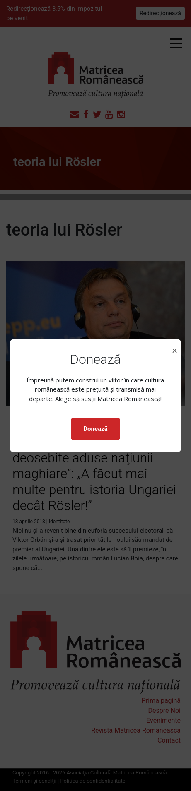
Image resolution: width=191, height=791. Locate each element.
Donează (95, 429)
